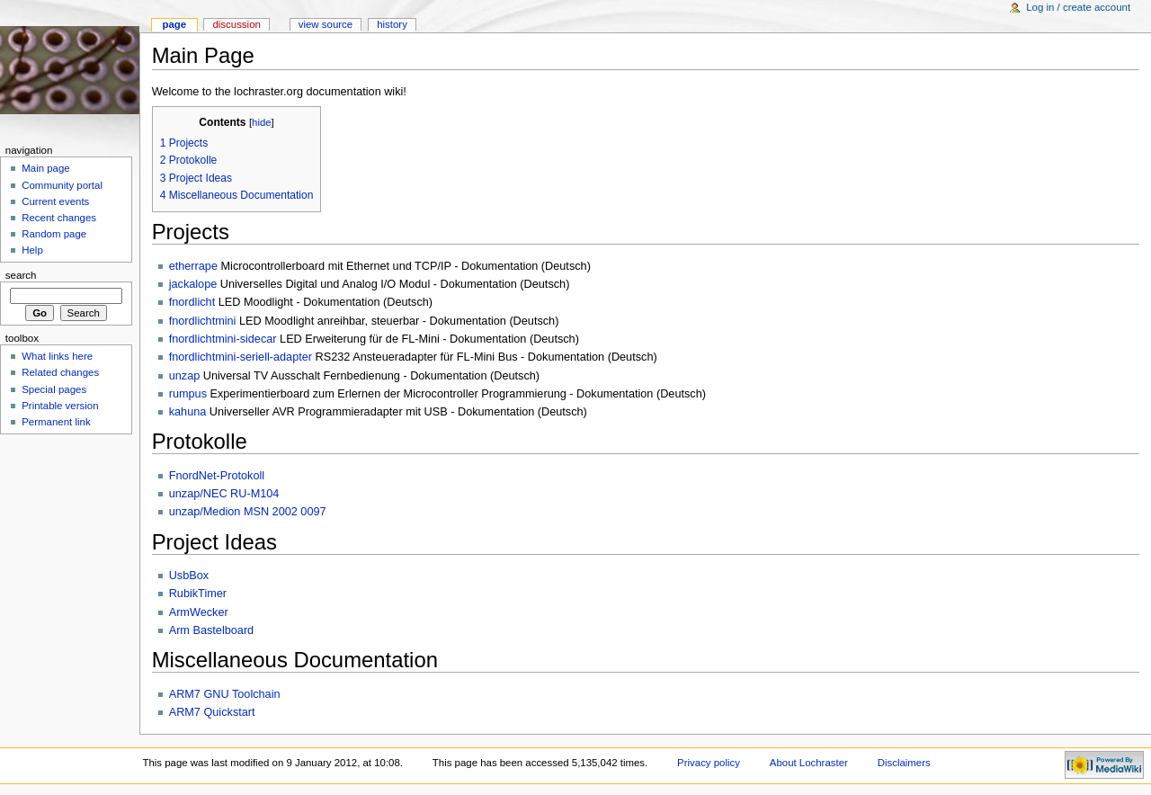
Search (21, 275)
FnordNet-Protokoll (216, 475)
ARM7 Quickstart (212, 712)
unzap (185, 376)
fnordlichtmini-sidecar (223, 339)
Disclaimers (904, 762)
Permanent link (56, 421)
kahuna (188, 412)
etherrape (193, 266)
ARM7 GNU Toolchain (225, 694)
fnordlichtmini (202, 321)
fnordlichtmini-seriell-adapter (240, 357)
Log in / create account (1078, 7)
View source (325, 24)
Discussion (236, 24)
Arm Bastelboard (211, 630)
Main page (46, 168)
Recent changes (59, 217)
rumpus (188, 394)
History (392, 24)
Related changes (60, 372)
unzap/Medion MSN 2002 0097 (247, 511)
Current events (55, 201)
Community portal (62, 185)
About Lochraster (809, 762)
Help (32, 250)
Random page (54, 233)
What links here (57, 356)
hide (261, 122)
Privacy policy (708, 762)
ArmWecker (198, 612)
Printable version (60, 405)
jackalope (193, 284)
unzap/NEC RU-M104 (224, 493)
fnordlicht (192, 302)
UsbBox (189, 575)
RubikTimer (198, 593)
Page (174, 24)
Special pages (54, 389)
